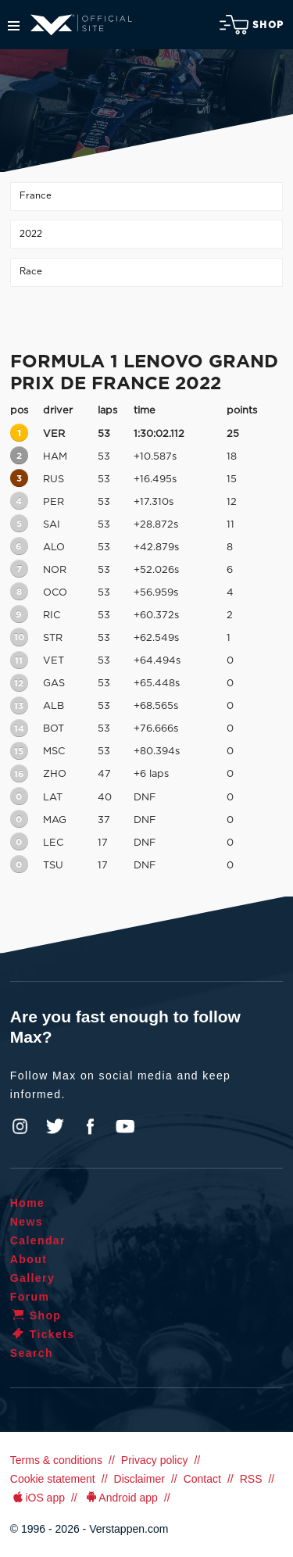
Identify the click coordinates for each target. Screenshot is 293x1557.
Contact (202, 1479)
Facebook (90, 1126)
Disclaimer (139, 1479)
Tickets (42, 1334)
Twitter (55, 1126)
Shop (252, 24)
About (28, 1259)
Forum (30, 1296)
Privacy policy (154, 1460)
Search (31, 1353)
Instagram (20, 1126)
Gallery (32, 1278)
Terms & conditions (56, 1460)
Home (27, 1203)
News (26, 1221)
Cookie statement (52, 1479)
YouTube (125, 1126)
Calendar (38, 1240)
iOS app (37, 1497)
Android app (121, 1497)
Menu (14, 26)
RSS (251, 1479)
